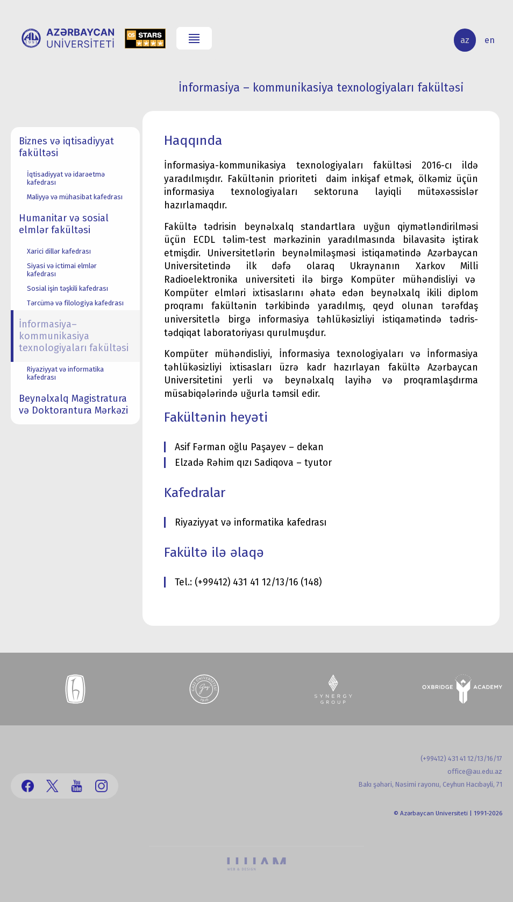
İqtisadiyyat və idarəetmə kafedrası (66, 178)
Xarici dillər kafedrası (59, 251)
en (489, 40)
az (464, 40)
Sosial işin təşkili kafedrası (67, 288)
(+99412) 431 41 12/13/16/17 (461, 758)
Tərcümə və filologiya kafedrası (75, 303)
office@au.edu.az (474, 771)
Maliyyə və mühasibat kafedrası (75, 197)
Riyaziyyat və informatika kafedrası (65, 373)
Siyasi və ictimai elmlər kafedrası (62, 270)
